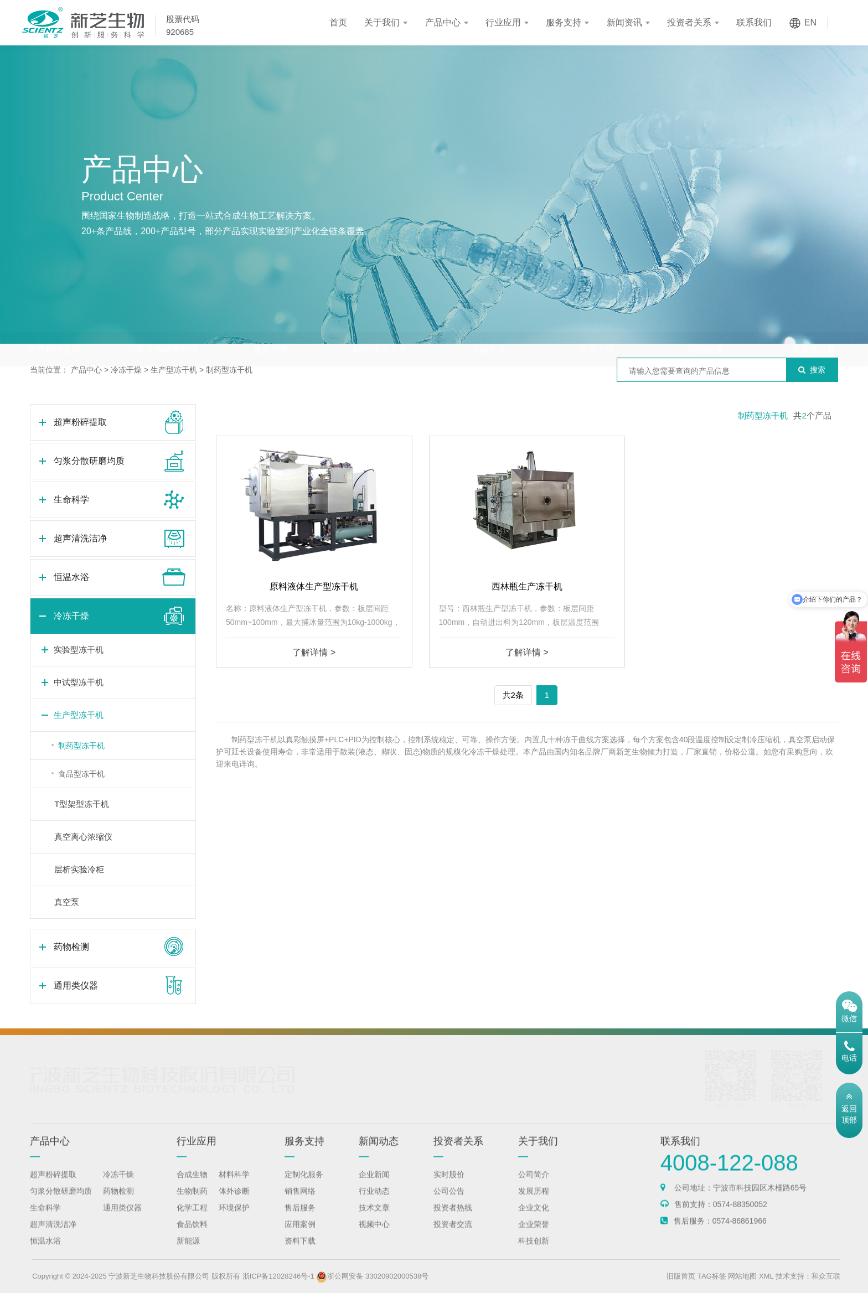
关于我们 (382, 22)
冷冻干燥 (596, 327)
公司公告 (448, 1203)
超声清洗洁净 (379, 327)
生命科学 (271, 327)
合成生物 (192, 1186)
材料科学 (234, 1186)
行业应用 (503, 22)
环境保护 (234, 1220)
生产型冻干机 (174, 369)
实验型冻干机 (79, 649)
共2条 (513, 695)
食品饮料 (192, 1236)
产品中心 (443, 22)
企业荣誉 (533, 1236)
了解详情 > (313, 652)
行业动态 (374, 1203)
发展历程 (533, 1203)
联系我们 (754, 22)
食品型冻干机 (81, 773)
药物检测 (705, 327)
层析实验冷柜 (79, 869)
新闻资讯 (624, 22)
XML (796, 1276)
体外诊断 (234, 1203)
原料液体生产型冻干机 (314, 586)
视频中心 (374, 1236)
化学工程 (192, 1220)
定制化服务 (304, 1186)
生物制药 (192, 1203)
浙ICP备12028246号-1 (309, 1276)
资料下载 (300, 1253)
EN (810, 22)
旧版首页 (711, 1276)
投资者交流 (452, 1236)
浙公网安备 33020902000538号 (403, 1276)
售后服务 (300, 1220)
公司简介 (533, 1186)
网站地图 (772, 1276)
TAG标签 (742, 1276)
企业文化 (533, 1220)
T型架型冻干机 (81, 804)
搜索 (811, 369)
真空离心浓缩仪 (83, 836)
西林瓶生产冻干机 (527, 586)
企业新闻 (374, 1186)
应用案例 (300, 1236)
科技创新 (533, 1253)
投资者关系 (689, 22)
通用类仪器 (814, 327)
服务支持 (563, 22)
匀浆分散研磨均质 (162, 327)
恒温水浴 (488, 327)
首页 (338, 22)
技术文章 (374, 1220)
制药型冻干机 (229, 369)
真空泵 (66, 902)
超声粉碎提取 (54, 327)
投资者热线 (452, 1220)
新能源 (188, 1253)
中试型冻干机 (79, 682)
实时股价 (448, 1186)
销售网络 (300, 1203)
